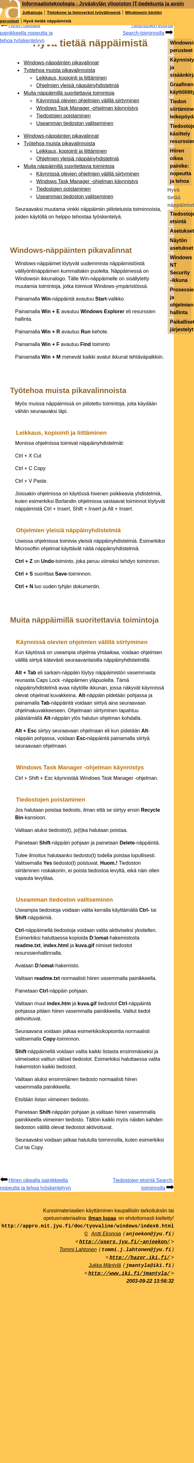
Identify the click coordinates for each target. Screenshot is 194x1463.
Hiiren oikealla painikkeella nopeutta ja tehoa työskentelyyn (26, 33)
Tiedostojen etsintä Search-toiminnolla (148, 29)
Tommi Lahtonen (78, 1249)
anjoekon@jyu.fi (148, 1234)
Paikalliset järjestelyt (180, 325)
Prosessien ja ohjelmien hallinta (180, 301)
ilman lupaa (102, 1218)
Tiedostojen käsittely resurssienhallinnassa (180, 133)
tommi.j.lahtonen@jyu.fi (136, 1250)
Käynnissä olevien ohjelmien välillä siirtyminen (87, 100)
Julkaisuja (32, 12)
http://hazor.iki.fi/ (140, 1258)
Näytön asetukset (180, 244)
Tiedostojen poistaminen (63, 115)
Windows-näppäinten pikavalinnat (61, 62)
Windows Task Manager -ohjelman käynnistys (87, 108)
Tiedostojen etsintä (180, 217)
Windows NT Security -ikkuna (180, 269)
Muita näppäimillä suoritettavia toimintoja (69, 93)
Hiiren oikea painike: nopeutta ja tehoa (180, 166)
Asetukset (180, 231)
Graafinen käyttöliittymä (180, 88)
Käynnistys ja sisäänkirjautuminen (180, 67)
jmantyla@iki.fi (148, 1266)
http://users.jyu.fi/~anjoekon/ (124, 1242)
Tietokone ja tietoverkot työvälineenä (84, 12)
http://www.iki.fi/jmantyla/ (129, 1273)
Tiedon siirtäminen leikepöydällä (180, 109)
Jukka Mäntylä (105, 1265)
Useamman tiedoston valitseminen (74, 123)
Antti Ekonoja (106, 1233)
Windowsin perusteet (180, 46)
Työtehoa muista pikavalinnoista (59, 70)
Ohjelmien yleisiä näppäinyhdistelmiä (77, 85)
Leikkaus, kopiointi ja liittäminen (71, 78)
